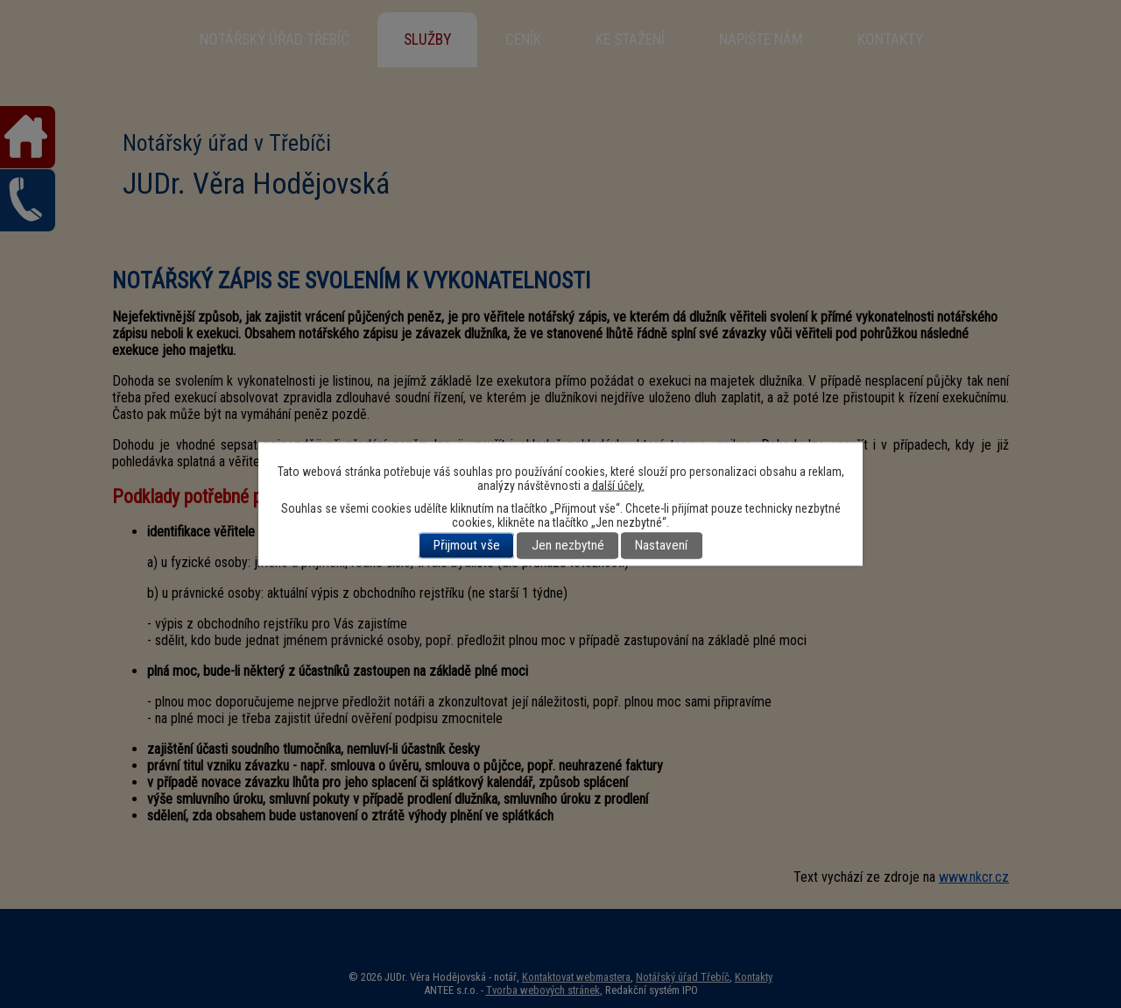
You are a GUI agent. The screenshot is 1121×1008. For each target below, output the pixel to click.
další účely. (618, 486)
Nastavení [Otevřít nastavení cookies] (661, 546)
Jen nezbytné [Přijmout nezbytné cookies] (568, 546)
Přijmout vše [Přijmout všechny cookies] (467, 546)
